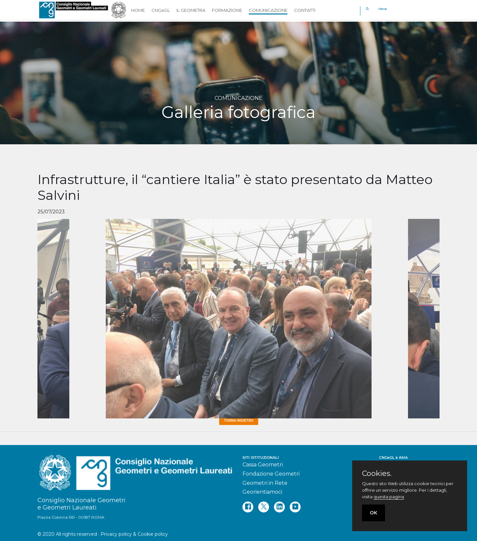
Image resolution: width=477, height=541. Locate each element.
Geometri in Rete (264, 483)
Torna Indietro (238, 420)
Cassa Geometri (262, 464)
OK (373, 513)
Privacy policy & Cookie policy (134, 534)
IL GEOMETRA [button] (190, 10)
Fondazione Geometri (271, 474)
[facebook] (247, 507)
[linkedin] (279, 507)
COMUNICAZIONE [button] (268, 10)
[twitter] (263, 507)
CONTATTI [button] (304, 10)
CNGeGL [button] (160, 10)
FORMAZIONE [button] (227, 10)
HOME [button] (138, 10)
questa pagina (389, 496)
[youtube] (295, 507)
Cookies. (377, 473)
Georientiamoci (262, 492)
